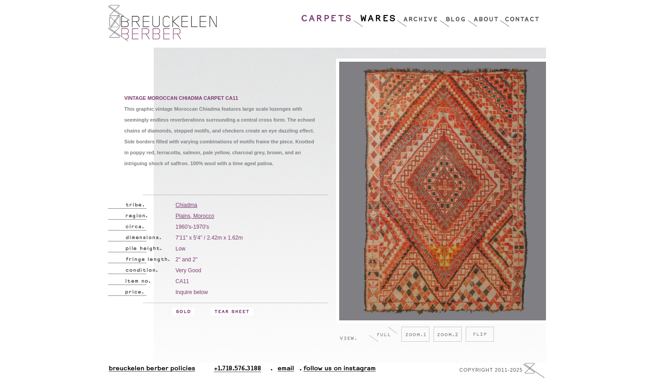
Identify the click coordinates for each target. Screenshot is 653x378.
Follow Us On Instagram (336, 370)
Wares (375, 16)
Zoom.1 (415, 334)
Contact (519, 16)
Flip (480, 334)
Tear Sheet (232, 311)
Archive (418, 16)
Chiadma (186, 205)
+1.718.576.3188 (243, 370)
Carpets (327, 16)
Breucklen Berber (162, 23)
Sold (183, 311)
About (484, 16)
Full (383, 334)
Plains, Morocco (194, 216)
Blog (453, 16)
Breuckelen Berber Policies (151, 370)
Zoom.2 (448, 334)
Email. (284, 370)
